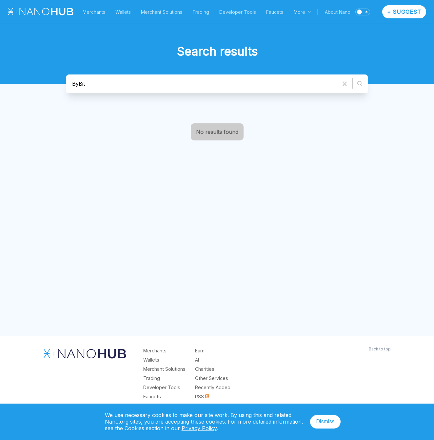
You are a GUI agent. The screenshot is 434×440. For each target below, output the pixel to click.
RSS (202, 396)
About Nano (337, 12)
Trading (200, 12)
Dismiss (325, 421)
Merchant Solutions (161, 12)
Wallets (123, 12)
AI (197, 360)
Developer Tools (237, 12)
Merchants (94, 12)
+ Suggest (404, 12)
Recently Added (212, 387)
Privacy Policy (199, 428)
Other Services (211, 378)
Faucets (274, 12)
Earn (200, 350)
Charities (204, 369)
